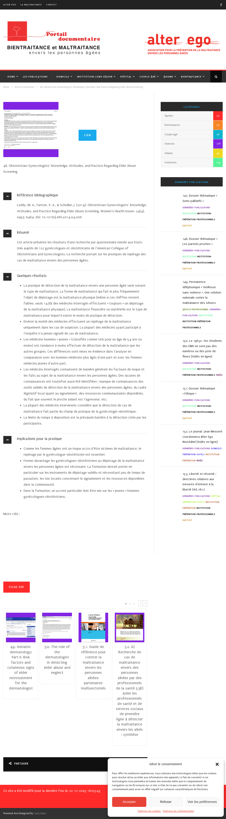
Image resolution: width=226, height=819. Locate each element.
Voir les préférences (202, 802)
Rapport (187, 225)
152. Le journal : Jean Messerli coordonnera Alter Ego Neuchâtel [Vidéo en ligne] (202, 437)
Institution (171, 162)
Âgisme (168, 76)
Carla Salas (40, 813)
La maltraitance (31, 4)
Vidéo (219, 375)
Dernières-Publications (196, 207)
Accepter (129, 802)
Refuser (166, 802)
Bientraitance (191, 76)
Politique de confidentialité (178, 811)
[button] (217, 764)
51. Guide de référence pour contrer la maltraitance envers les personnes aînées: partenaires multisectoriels (93, 667)
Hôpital (126, 76)
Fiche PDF (16, 587)
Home (11, 76)
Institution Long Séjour (95, 76)
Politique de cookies (149, 811)
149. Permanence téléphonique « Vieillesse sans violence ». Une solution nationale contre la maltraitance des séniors (202, 292)
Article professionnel (196, 309)
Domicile (62, 76)
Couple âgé (147, 76)
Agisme (169, 115)
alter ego (9, 4)
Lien (87, 135)
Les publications (35, 76)
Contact (51, 4)
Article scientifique (24, 87)
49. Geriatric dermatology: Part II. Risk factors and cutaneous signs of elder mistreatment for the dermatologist (21, 667)
